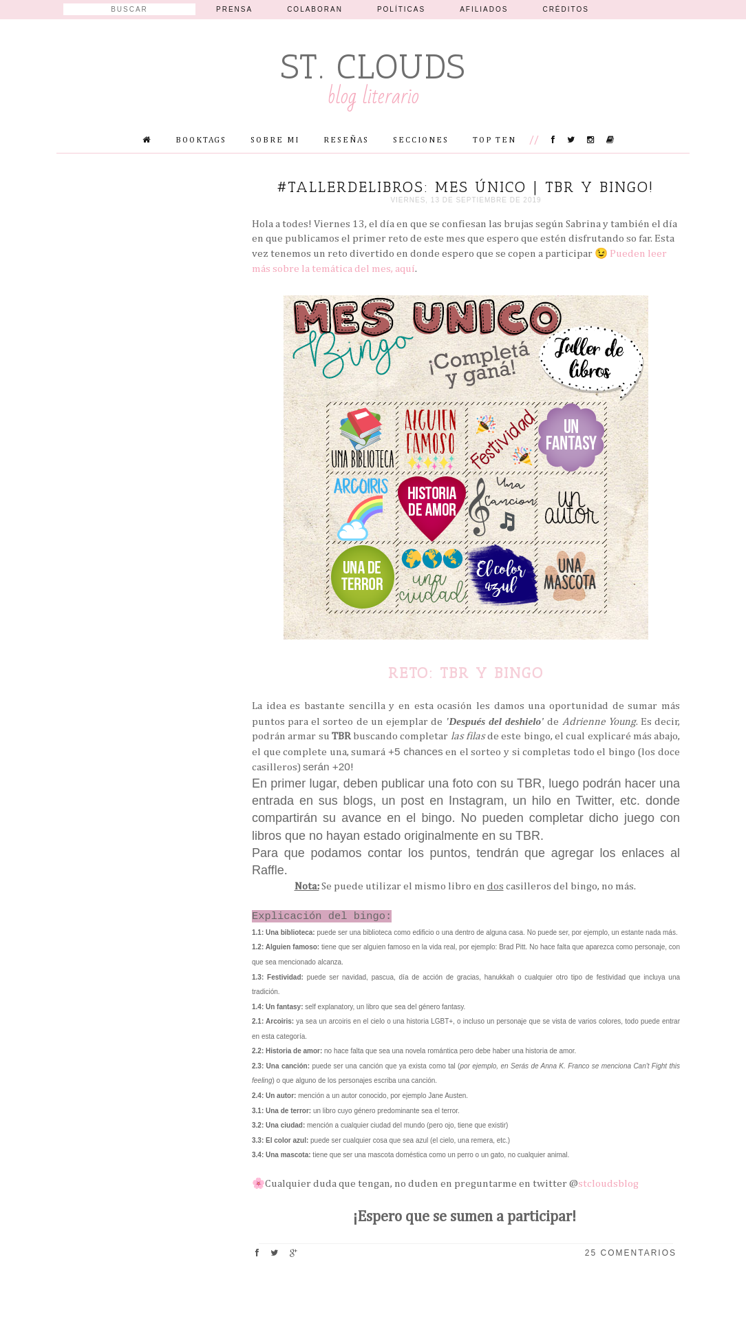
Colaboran (315, 9)
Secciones (421, 140)
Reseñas (346, 140)
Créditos (565, 9)
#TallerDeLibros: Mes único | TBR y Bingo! (465, 187)
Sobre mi (275, 140)
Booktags (200, 140)
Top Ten (494, 140)
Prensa (234, 9)
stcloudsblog (608, 1184)
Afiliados (484, 9)
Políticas (401, 9)
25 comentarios (630, 1253)
